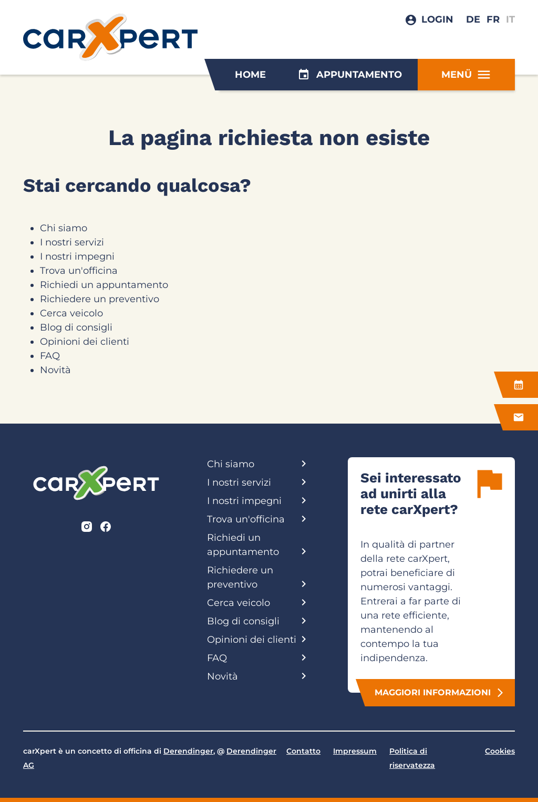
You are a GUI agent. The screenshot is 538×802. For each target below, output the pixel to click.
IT (510, 19)
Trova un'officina (79, 270)
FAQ (50, 356)
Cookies (500, 751)
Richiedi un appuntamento (104, 285)
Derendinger (188, 751)
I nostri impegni (77, 256)
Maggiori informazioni (440, 692)
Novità (55, 370)
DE (473, 19)
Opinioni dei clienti (84, 341)
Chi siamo (63, 228)
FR (493, 19)
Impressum (355, 751)
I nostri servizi (72, 242)
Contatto (303, 751)
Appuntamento (349, 74)
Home (250, 74)
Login (437, 19)
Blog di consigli (76, 327)
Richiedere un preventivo (99, 299)
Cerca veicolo (71, 313)
